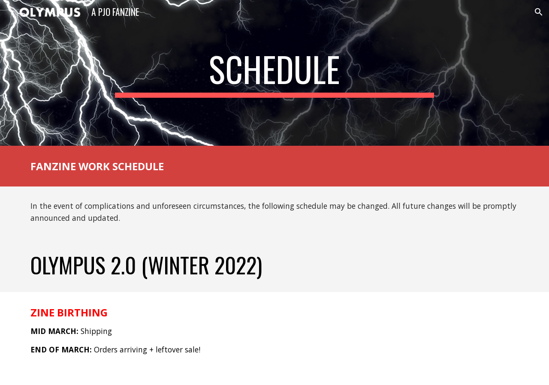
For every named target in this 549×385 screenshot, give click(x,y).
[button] (538, 12)
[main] (274, 73)
